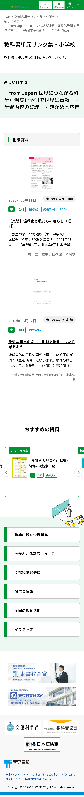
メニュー (78, 5)
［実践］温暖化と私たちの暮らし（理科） (41, 223)
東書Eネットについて (18, 776)
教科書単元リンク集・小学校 (35, 16)
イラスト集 (24, 631)
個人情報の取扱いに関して (58, 781)
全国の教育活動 (28, 612)
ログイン (69, 5)
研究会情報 (24, 593)
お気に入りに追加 (61, 199)
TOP (7, 16)
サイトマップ (31, 781)
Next (78, 473)
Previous (6, 473)
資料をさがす (45, 5)
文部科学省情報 (28, 574)
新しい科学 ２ (14, 21)
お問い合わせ (13, 781)
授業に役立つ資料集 (32, 536)
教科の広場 (59, 5)
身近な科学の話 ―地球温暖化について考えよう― (41, 345)
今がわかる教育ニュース (36, 555)
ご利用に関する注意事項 (47, 776)
